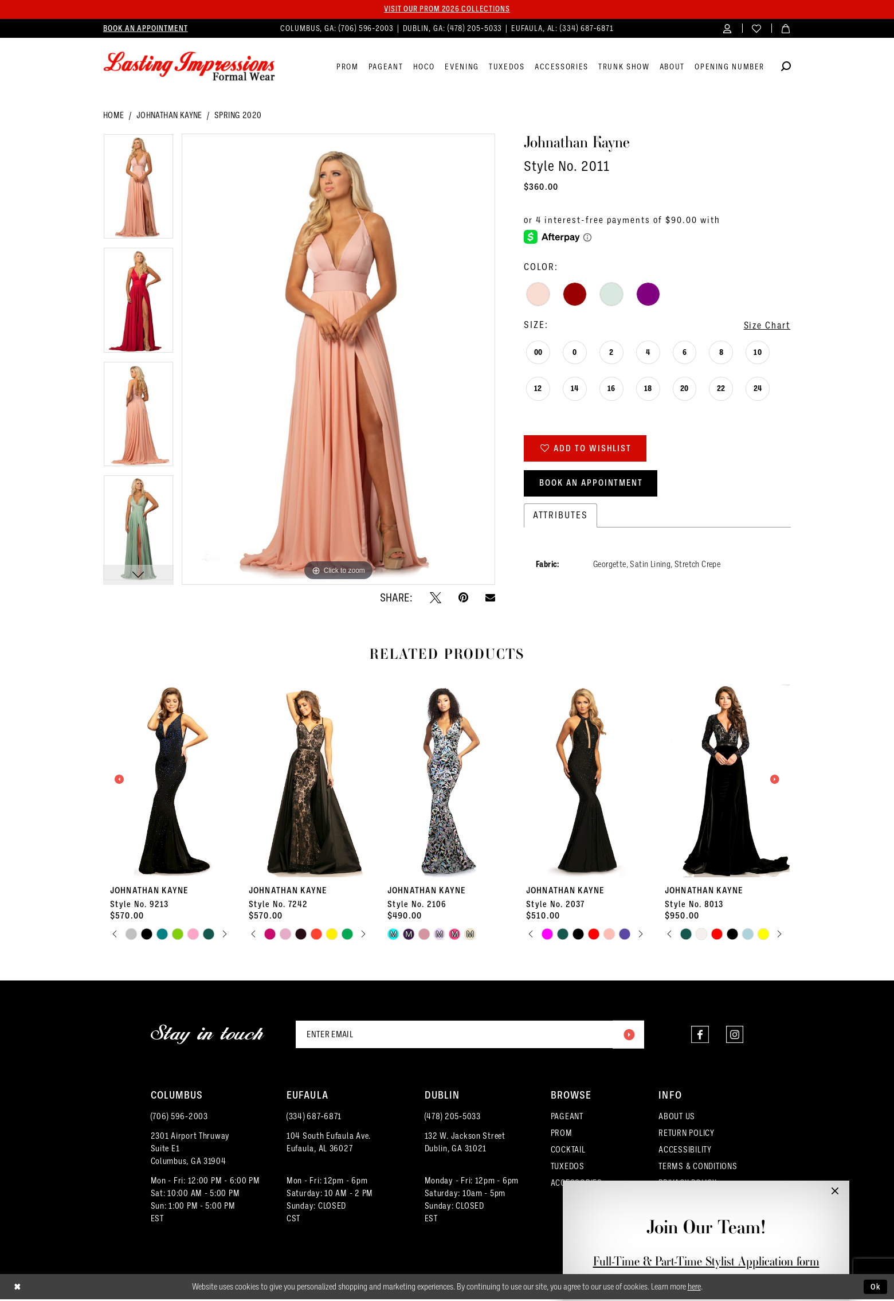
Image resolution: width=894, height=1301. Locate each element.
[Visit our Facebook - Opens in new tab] (699, 1036)
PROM (562, 1134)
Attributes (560, 516)
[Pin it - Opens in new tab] (463, 597)
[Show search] (786, 68)
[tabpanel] (138, 191)
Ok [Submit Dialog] (875, 1287)
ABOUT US (676, 1118)
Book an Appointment (593, 484)
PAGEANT (567, 1118)
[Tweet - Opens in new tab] (435, 597)
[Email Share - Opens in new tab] (490, 598)
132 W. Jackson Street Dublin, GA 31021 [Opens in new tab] (465, 1144)
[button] (727, 28)
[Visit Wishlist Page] (756, 28)
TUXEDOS (568, 1168)
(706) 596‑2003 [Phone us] (367, 28)
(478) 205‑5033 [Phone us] (476, 28)
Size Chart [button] (765, 326)
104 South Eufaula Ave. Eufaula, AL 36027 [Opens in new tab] (329, 1144)
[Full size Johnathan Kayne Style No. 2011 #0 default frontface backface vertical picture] (338, 360)
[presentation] (169, 780)
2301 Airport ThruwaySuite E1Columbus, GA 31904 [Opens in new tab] (190, 1150)
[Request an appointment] (145, 29)
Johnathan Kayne (169, 115)
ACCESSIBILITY (685, 1151)
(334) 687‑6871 (314, 1118)
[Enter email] (470, 1035)
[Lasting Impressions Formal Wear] (189, 67)
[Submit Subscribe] (628, 1035)
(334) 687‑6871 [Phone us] (587, 28)
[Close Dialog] (17, 1289)
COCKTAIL (568, 1151)
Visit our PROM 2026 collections (447, 9)
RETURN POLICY (686, 1134)
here (694, 1288)
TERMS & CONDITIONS (697, 1168)
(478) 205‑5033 (453, 1118)
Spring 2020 (237, 115)
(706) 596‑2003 (179, 1118)
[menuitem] (145, 29)
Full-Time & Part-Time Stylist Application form (706, 1261)
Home (113, 115)
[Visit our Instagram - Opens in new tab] (734, 1036)
